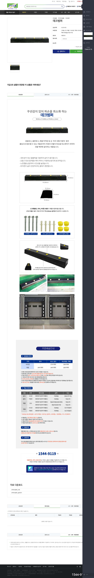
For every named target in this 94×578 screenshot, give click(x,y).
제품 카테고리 (10, 12)
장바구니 (73, 1)
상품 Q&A (47, 94)
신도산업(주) (12, 6)
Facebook (77, 567)
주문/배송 (64, 1)
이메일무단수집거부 (37, 566)
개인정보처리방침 (27, 566)
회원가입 (58, 1)
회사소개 (9, 566)
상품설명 (21, 94)
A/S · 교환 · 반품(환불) (73, 94)
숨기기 (83, 6)
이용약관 (20, 566)
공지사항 (77, 12)
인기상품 (55, 12)
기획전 (46, 12)
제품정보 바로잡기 (71, 6)
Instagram (80, 567)
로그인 (53, 1)
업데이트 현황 (51, 566)
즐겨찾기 (14, 566)
